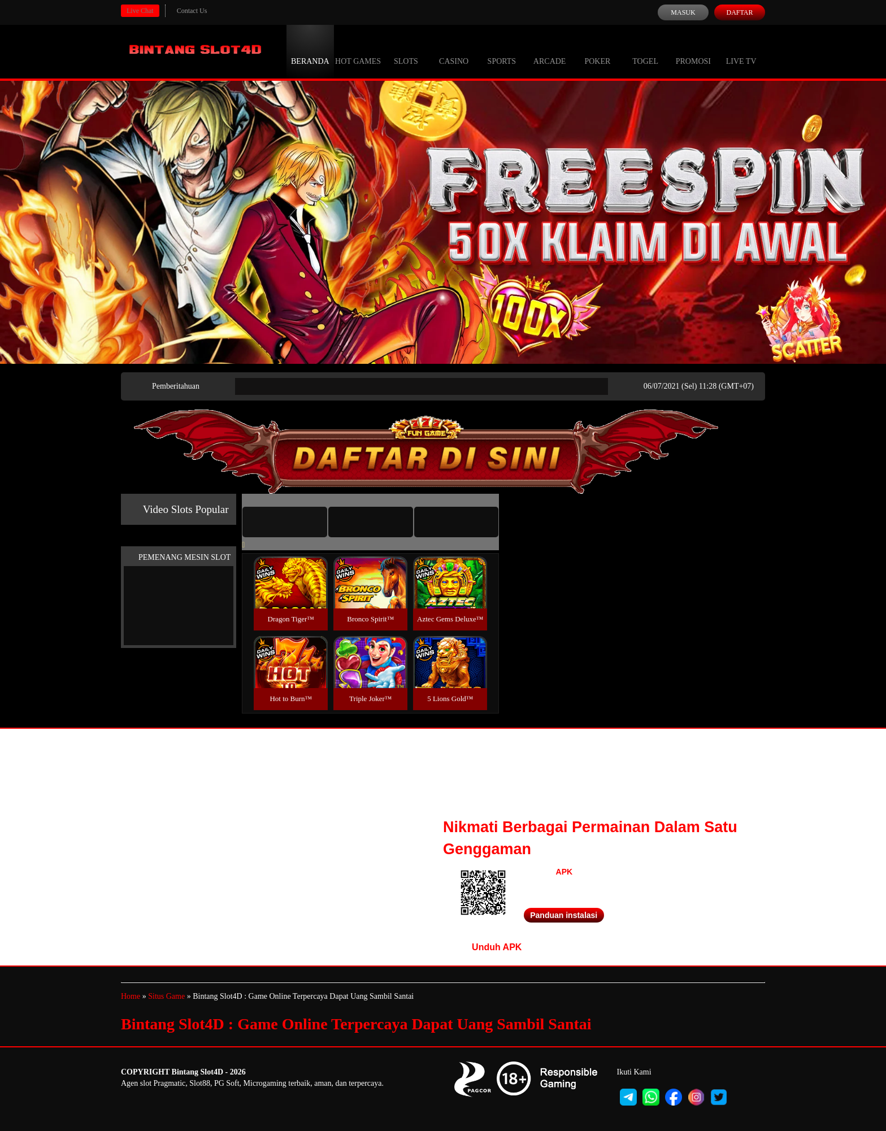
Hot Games (358, 51)
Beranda (310, 51)
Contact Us (192, 11)
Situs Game (166, 996)
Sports (502, 51)
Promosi (693, 51)
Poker (597, 51)
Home (130, 996)
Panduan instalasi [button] (563, 915)
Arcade (549, 51)
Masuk (683, 12)
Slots (406, 51)
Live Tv (741, 51)
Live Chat (140, 11)
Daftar (739, 12)
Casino (453, 51)
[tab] (284, 522)
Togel (645, 51)
